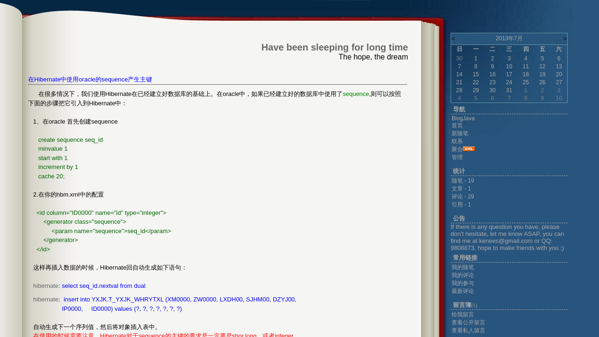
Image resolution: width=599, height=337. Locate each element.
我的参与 (463, 283)
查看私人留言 (468, 330)
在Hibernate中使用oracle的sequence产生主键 (90, 79)
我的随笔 (463, 267)
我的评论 (463, 275)
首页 (457, 125)
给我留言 (463, 314)
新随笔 (460, 133)
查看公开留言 (468, 322)
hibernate (45, 285)
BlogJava (463, 118)
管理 (457, 157)
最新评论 (463, 291)
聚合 (457, 149)
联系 (457, 141)
